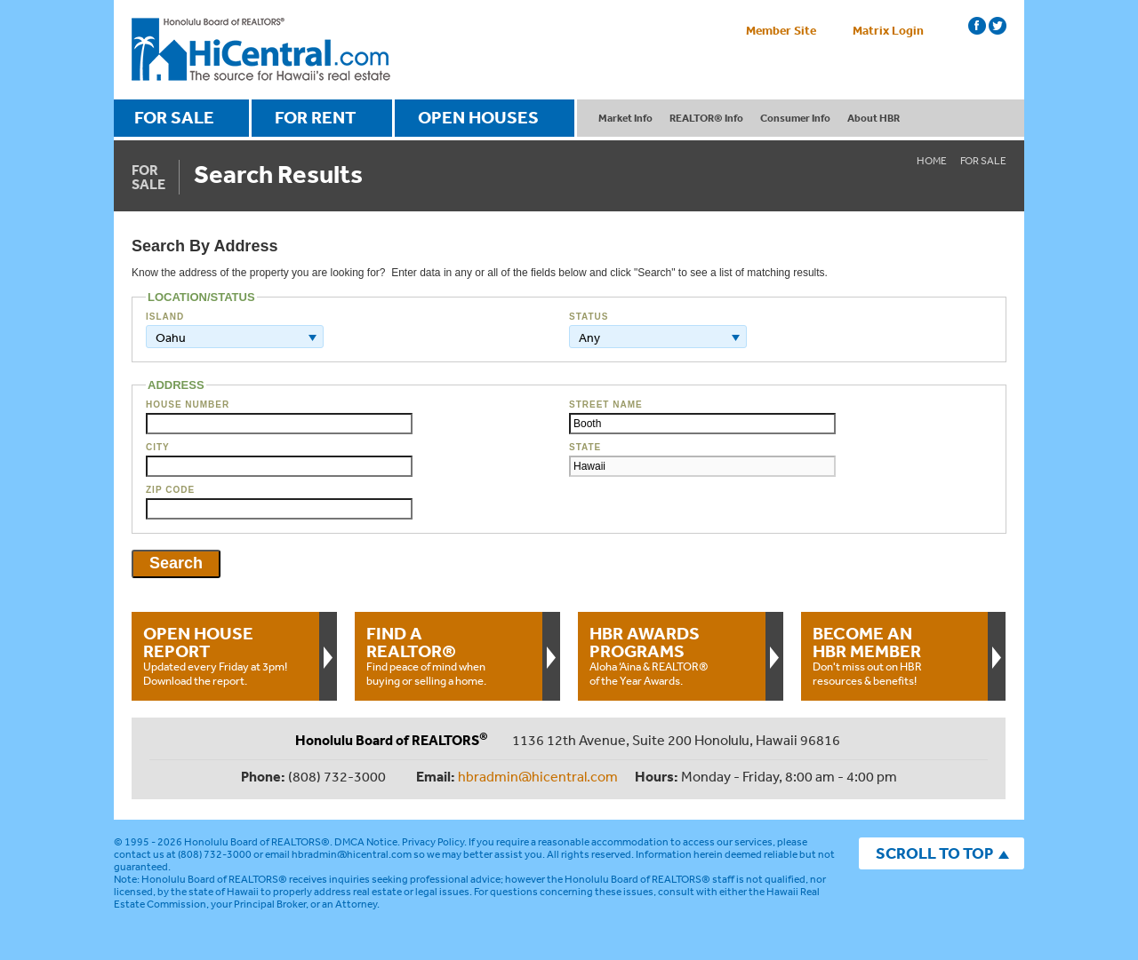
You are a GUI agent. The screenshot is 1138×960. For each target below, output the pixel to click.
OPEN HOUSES (478, 117)
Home (932, 161)
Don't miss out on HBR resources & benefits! (894, 655)
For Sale (983, 161)
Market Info (625, 117)
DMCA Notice (365, 842)
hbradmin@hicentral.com (538, 776)
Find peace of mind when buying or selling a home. (448, 655)
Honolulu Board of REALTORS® (257, 842)
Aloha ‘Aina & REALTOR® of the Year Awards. (671, 655)
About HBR (873, 117)
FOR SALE (174, 117)
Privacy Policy (433, 842)
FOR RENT (316, 117)
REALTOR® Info (706, 117)
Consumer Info (795, 117)
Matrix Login (888, 30)
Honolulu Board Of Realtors (261, 50)
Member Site (781, 30)
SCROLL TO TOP (934, 853)
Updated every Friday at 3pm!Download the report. (225, 655)
